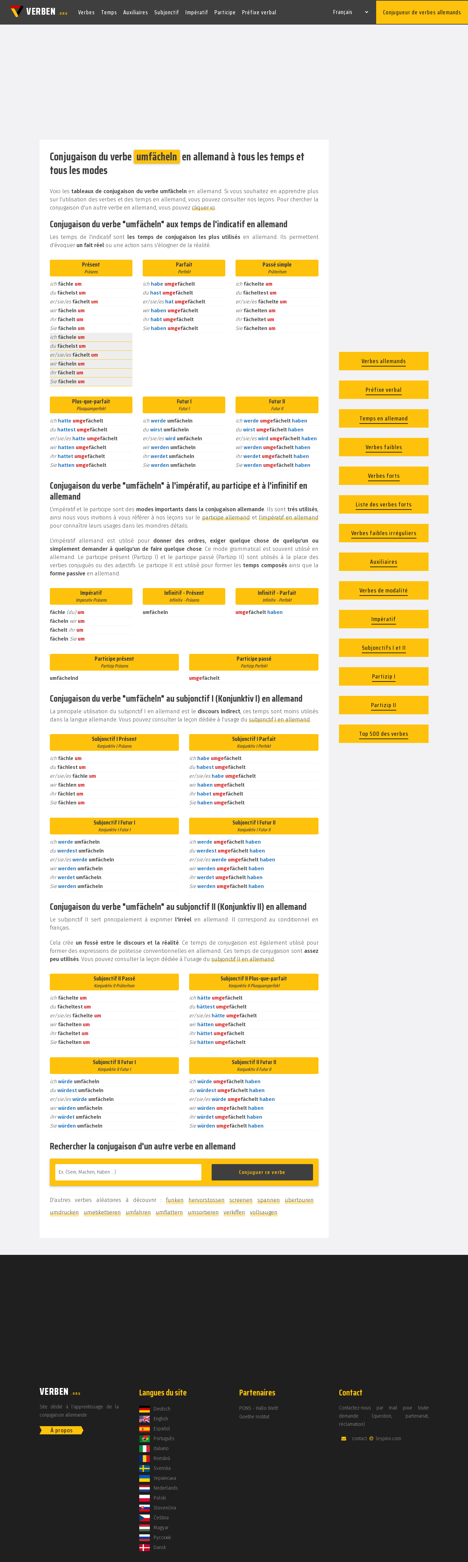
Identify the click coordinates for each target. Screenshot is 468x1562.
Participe (225, 11)
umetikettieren (102, 1211)
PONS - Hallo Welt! (258, 1407)
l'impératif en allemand (288, 516)
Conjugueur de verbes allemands (422, 11)
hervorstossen (206, 1198)
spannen (268, 1198)
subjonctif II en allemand (242, 958)
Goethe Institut (254, 1415)
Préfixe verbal (259, 11)
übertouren (299, 1198)
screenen (241, 1198)
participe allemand (226, 516)
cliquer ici (203, 206)
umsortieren (203, 1211)
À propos (62, 1429)
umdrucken (64, 1211)
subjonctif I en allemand (279, 718)
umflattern (169, 1211)
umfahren (138, 1211)
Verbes (86, 11)
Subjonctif (166, 11)
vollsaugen (264, 1211)
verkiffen (234, 1211)
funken (175, 1198)
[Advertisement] (234, 81)
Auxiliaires (135, 11)
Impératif (196, 11)
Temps (109, 11)
